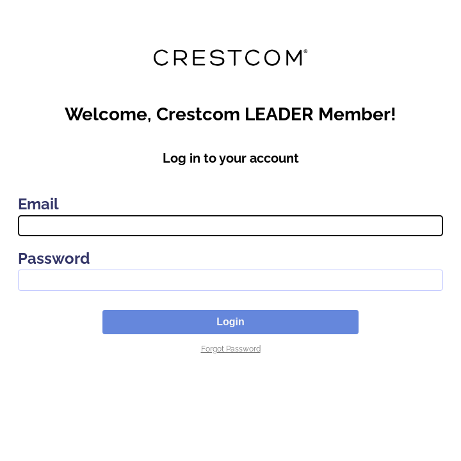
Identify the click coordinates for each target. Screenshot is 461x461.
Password (54, 258)
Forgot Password (231, 348)
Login (230, 321)
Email (38, 204)
